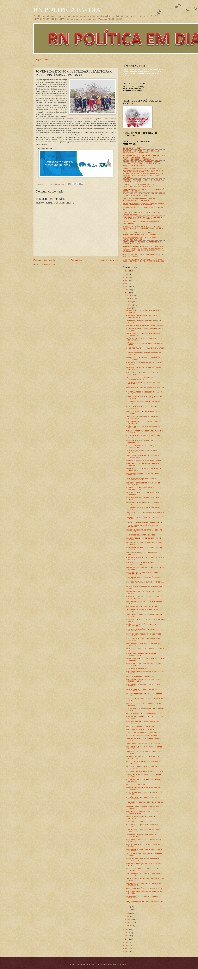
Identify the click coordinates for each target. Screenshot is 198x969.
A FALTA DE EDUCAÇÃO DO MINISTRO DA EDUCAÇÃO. (145, 771)
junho (129, 910)
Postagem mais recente (44, 260)
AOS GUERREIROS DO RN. (135, 784)
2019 (127, 293)
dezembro (130, 295)
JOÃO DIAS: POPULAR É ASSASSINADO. (140, 821)
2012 (127, 948)
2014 (127, 942)
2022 (127, 283)
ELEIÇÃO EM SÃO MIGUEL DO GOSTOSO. (140, 729)
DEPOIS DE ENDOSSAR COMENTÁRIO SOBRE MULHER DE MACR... (142, 573)
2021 (127, 286)
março (129, 919)
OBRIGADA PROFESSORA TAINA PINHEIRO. (141, 713)
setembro (130, 305)
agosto (129, 308)
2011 (127, 951)
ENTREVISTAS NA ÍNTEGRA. (132, 148)
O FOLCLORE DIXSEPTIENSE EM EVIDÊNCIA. (142, 736)
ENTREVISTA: (144, 157)
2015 (127, 939)
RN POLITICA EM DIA (67, 9)
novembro (130, 298)
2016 (127, 936)
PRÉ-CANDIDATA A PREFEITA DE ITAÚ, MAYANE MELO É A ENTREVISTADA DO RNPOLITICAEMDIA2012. (143, 218)
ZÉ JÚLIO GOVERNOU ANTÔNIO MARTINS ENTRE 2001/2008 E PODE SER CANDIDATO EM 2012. (144, 194)
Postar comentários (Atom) (47, 264)
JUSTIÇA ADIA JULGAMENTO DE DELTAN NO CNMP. (144, 733)
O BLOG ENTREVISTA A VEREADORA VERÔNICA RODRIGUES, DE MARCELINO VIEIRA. (139, 199)
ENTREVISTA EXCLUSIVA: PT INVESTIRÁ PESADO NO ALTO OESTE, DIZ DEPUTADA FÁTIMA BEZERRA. (143, 204)
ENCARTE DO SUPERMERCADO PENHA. (140, 676)
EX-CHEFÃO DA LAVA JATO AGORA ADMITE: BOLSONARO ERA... (141, 690)
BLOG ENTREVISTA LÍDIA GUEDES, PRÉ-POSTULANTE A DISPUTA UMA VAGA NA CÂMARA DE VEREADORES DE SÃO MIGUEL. (144, 228)
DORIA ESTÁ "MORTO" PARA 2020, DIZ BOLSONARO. (144, 325)
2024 (127, 277)
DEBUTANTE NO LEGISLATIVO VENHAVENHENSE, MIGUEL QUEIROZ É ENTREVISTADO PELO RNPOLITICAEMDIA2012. (143, 260)
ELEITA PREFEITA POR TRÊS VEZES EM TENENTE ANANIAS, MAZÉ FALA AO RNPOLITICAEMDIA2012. (140, 233)
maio (128, 913)
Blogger (124, 964)
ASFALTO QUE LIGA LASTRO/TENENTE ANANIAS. (143, 744)
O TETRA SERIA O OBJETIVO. (136, 668)
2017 (127, 933)
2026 (127, 271)
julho (128, 907)
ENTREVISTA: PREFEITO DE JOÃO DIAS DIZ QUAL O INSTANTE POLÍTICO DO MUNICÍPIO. (141, 152)
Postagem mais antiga (108, 260)
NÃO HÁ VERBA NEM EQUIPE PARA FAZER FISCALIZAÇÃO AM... (141, 654)
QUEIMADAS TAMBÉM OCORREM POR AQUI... (142, 606)
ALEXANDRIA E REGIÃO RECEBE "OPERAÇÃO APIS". (144, 888)
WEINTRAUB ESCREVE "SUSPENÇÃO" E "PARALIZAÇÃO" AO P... (140, 378)
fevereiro (130, 922)
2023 (127, 280)
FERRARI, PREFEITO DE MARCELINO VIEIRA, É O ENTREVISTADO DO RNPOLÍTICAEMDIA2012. (140, 185)
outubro (129, 302)
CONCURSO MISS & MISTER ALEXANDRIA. (141, 535)
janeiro (129, 926)
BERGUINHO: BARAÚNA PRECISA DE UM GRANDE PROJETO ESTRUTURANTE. (140, 238)
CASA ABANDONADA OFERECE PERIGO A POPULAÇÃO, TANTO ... (140, 479)
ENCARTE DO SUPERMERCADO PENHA (140, 726)
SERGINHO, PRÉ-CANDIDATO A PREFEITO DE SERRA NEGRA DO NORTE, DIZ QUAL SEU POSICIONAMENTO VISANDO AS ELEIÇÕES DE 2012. (142, 163)
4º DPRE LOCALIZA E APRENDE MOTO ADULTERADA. (144, 522)
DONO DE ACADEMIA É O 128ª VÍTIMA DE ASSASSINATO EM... (140, 488)
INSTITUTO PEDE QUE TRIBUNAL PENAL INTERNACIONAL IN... (140, 563)
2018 (127, 929)
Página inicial (42, 59)
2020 (127, 290)
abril (128, 916)
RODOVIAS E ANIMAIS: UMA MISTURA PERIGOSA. (143, 460)
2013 (127, 945)
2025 (127, 274)
